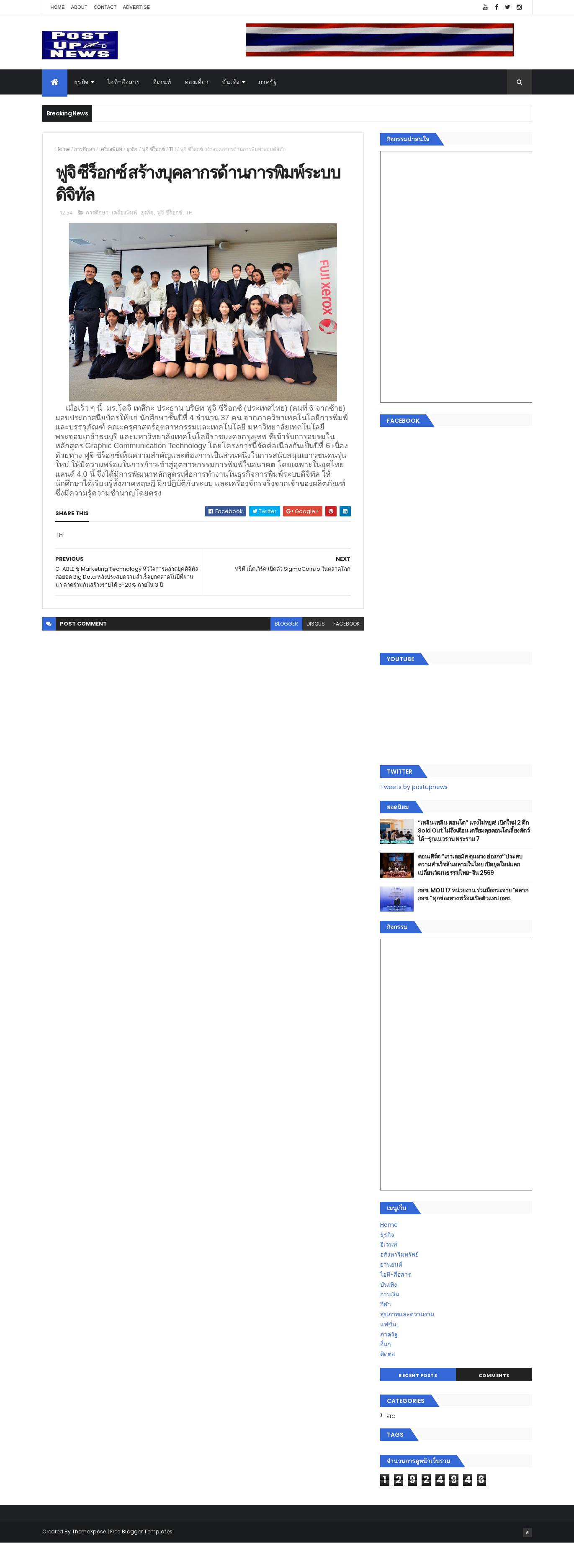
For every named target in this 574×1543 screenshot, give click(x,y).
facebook (346, 623)
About (79, 7)
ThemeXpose (89, 1531)
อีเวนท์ (162, 82)
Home (58, 7)
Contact (105, 7)
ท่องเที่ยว (197, 82)
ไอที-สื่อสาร (123, 82)
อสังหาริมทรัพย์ (399, 1254)
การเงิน (389, 1294)
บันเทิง (231, 82)
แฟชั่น (388, 1324)
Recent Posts (418, 1375)
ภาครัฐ (267, 82)
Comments (494, 1375)
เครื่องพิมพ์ (110, 149)
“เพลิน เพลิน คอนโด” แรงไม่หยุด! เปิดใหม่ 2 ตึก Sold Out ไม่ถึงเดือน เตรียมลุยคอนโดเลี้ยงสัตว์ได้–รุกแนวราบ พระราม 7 (474, 830)
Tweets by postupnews (414, 787)
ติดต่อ (387, 1354)
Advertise (136, 7)
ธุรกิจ (81, 82)
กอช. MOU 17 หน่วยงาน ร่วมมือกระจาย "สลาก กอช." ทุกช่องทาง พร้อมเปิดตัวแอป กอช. (473, 894)
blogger (286, 623)
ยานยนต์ (391, 1264)
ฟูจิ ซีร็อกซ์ (153, 149)
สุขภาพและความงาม (407, 1314)
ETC (390, 1416)
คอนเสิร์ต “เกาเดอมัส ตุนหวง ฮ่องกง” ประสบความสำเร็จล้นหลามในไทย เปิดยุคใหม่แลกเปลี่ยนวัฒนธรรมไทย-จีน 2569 (470, 864)
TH (172, 149)
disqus (315, 623)
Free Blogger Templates (141, 1531)
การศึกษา (84, 149)
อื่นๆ (385, 1344)
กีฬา (385, 1304)
